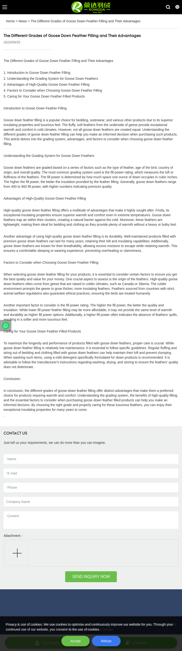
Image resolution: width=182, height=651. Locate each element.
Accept (75, 641)
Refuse (106, 641)
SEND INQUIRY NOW (91, 577)
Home (10, 21)
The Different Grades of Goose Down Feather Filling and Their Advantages (85, 21)
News (22, 21)
